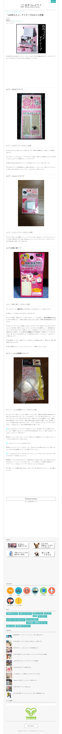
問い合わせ (10, 605)
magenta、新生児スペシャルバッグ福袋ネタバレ (25, 680)
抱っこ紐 (10, 626)
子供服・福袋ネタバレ (36, 623)
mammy (14, 21)
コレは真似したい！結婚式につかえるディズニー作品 (26, 673)
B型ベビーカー (38, 613)
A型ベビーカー (25, 614)
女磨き (18, 595)
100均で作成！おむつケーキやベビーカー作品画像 (25, 660)
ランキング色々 (32, 619)
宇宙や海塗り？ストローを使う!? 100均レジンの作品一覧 (27, 641)
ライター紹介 (18, 605)
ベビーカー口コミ (15, 620)
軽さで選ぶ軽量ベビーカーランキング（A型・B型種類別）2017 (29, 693)
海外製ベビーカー (23, 626)
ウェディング (27, 595)
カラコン (47, 613)
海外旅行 (52, 595)
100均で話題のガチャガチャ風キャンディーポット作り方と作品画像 (30, 654)
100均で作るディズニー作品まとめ (22, 686)
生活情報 (43, 595)
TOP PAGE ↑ (31, 726)
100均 (10, 595)
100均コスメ (20, 21)
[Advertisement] (31, 73)
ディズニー (42, 616)
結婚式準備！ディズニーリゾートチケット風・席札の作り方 (28, 634)
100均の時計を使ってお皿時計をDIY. (22, 667)
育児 (35, 595)
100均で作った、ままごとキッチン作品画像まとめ (25, 647)
